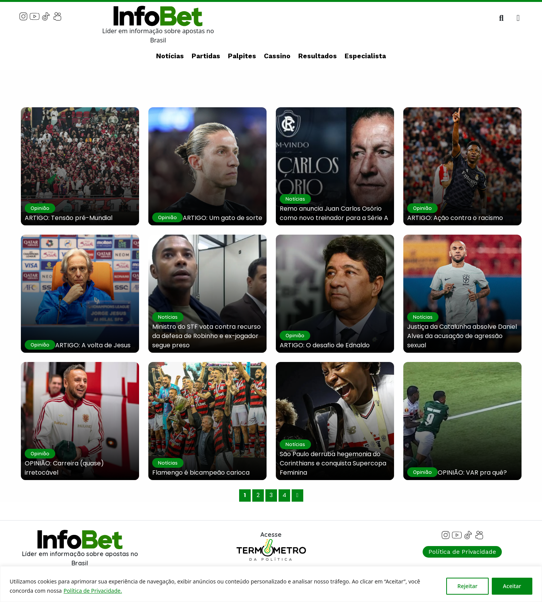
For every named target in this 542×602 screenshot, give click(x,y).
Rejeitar (467, 586)
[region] (271, 584)
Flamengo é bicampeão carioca (201, 472)
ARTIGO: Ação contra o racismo (455, 217)
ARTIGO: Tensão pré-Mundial (68, 217)
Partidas (206, 56)
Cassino (277, 56)
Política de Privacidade (462, 551)
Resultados (317, 56)
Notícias (170, 56)
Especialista (365, 56)
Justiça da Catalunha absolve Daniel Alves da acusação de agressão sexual (462, 336)
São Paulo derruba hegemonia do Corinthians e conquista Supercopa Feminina (333, 463)
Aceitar (512, 586)
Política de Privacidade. (93, 590)
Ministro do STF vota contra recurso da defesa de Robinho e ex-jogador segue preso (206, 336)
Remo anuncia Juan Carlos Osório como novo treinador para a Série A (334, 213)
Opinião (40, 208)
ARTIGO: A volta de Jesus (93, 345)
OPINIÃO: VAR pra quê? (472, 472)
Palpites (242, 56)
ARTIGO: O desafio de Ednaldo (325, 345)
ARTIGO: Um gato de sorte (222, 217)
